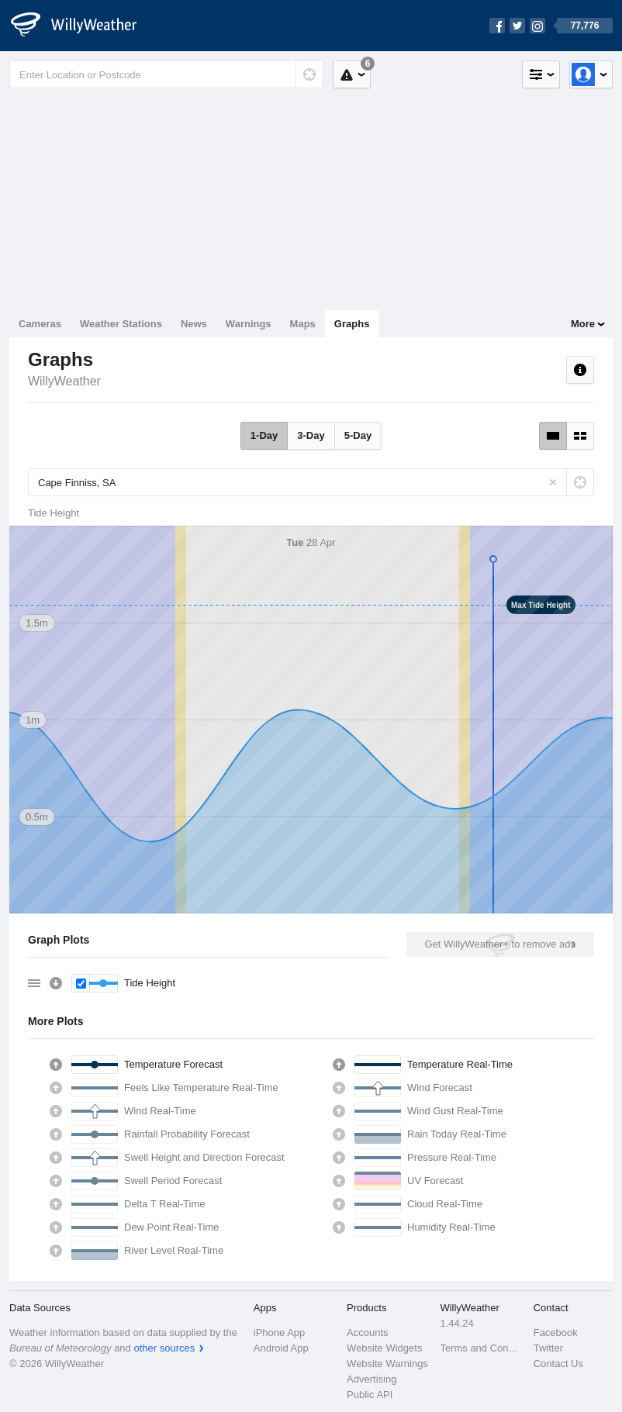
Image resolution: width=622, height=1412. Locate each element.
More (583, 324)
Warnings (248, 324)
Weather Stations (121, 324)
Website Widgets (384, 1348)
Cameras (40, 324)
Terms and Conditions (482, 1348)
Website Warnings (387, 1363)
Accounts (367, 1332)
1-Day (264, 435)
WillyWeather (64, 381)
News (194, 324)
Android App (281, 1348)
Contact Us (558, 1363)
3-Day (310, 435)
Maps (303, 324)
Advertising (371, 1379)
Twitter (548, 1348)
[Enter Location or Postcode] (166, 74)
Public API (369, 1394)
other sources (164, 1348)
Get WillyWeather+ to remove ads (500, 944)
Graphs (352, 324)
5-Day (357, 435)
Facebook (556, 1332)
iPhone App (280, 1332)
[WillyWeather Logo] (82, 25)
